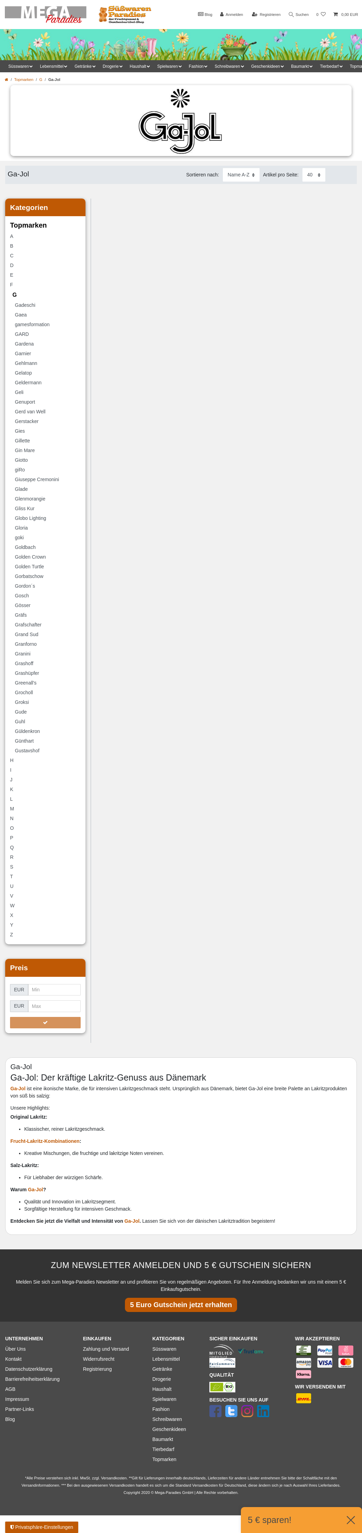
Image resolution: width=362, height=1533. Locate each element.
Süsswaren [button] (18, 66)
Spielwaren (164, 1399)
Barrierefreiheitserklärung (32, 1379)
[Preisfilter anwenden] (45, 1023)
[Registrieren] (266, 14)
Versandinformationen (40, 1485)
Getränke (162, 1369)
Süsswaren (164, 1349)
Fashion (161, 1409)
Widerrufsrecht (99, 1359)
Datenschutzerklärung (28, 1369)
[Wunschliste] (321, 14)
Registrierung (97, 1369)
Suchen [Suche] (298, 14)
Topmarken (23, 79)
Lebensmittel (166, 1359)
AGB (10, 1389)
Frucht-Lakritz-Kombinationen (45, 1141)
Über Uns (15, 1349)
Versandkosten (205, 1485)
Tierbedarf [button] (329, 66)
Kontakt (13, 1359)
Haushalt (161, 1389)
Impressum (17, 1399)
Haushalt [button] (138, 66)
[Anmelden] (231, 14)
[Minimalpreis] (54, 990)
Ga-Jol (35, 1189)
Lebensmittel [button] (51, 66)
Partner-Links (19, 1409)
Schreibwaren (167, 1419)
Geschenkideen (169, 1429)
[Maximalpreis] (54, 1006)
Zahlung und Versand (106, 1349)
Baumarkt (162, 1439)
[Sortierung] (241, 175)
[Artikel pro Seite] (313, 175)
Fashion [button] (196, 66)
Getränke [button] (82, 66)
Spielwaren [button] (167, 66)
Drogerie (161, 1379)
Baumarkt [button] (300, 66)
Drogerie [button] (111, 66)
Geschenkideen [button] (265, 66)
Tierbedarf (163, 1449)
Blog (205, 14)
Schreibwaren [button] (227, 66)
